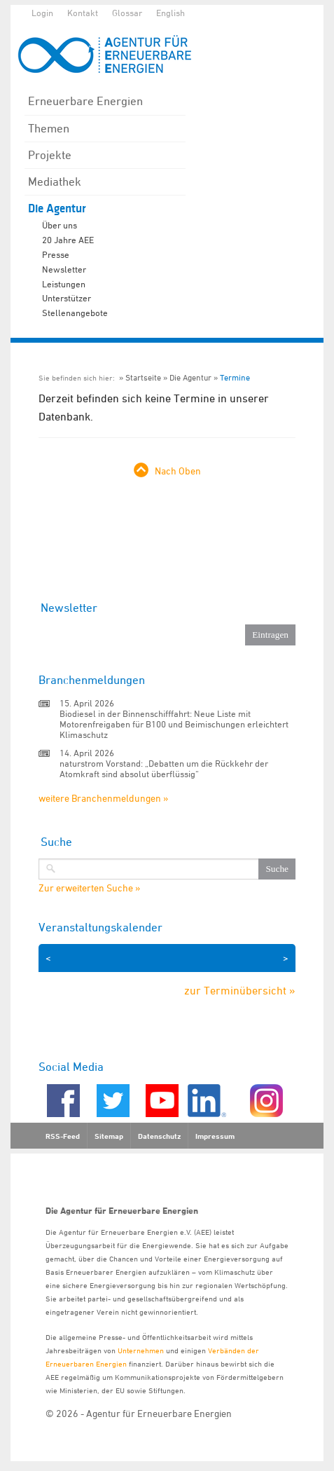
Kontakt (82, 12)
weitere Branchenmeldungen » (103, 798)
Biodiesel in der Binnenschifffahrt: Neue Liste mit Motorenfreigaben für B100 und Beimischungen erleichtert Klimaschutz (174, 724)
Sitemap (109, 1136)
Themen (48, 128)
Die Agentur (57, 208)
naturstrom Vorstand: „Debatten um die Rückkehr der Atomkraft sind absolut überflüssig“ (164, 768)
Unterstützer (66, 297)
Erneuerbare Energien (85, 101)
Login (42, 12)
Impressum (215, 1136)
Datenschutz (159, 1136)
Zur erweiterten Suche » (89, 888)
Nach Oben (178, 471)
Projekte (49, 155)
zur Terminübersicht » (239, 990)
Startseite (143, 377)
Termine (235, 377)
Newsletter (64, 269)
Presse (55, 254)
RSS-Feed (63, 1136)
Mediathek (54, 182)
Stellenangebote (75, 312)
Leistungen (63, 283)
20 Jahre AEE (68, 239)
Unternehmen (141, 1350)
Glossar (127, 12)
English (170, 12)
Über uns (59, 225)
